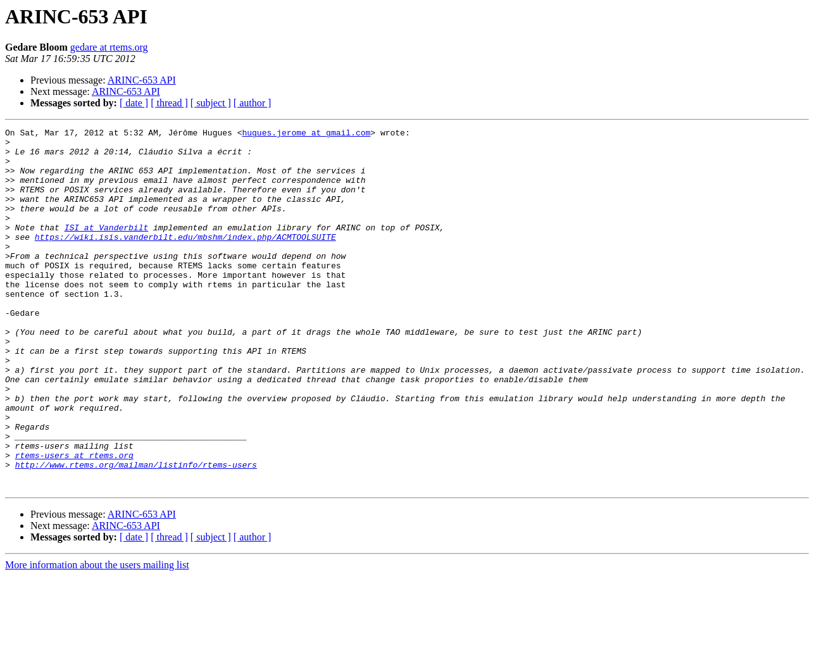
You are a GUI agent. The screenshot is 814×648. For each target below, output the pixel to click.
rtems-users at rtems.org (74, 521)
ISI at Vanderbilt (107, 248)
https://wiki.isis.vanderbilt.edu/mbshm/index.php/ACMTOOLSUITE (185, 259)
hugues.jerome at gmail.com (306, 134)
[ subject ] (211, 102)
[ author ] (253, 102)
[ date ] (134, 102)
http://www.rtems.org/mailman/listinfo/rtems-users (136, 533)
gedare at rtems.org (109, 47)
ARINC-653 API (142, 80)
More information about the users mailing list (97, 637)
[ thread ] (169, 102)
